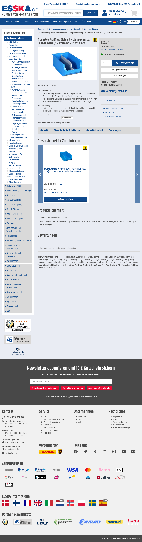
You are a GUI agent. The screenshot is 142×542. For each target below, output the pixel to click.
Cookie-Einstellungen (122, 427)
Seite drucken (108, 113)
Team (80, 419)
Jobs (80, 422)
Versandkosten (50, 427)
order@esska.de (10, 449)
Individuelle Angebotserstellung (65, 22)
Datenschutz (118, 425)
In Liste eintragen (119, 75)
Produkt (44, 130)
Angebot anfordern (119, 69)
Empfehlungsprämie (52, 422)
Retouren (47, 433)
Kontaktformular (10, 453)
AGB (115, 419)
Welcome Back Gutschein (54, 419)
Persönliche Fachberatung (88, 4)
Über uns (82, 417)
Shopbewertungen (51, 430)
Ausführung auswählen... (66, 199)
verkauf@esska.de (114, 91)
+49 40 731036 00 (13, 417)
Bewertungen (114, 130)
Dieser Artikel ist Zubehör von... (66, 130)
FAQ (45, 417)
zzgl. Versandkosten (112, 49)
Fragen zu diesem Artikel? (113, 109)
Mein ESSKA (49, 425)
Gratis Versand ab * (56, 4)
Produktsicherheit (94, 130)
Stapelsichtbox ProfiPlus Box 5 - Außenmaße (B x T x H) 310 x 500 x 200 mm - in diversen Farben (65, 170)
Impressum (117, 417)
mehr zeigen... (67, 118)
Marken (28, 22)
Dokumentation (109, 100)
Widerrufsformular (120, 422)
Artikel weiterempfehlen (112, 117)
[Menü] (29, 320)
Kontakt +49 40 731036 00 (124, 3)
